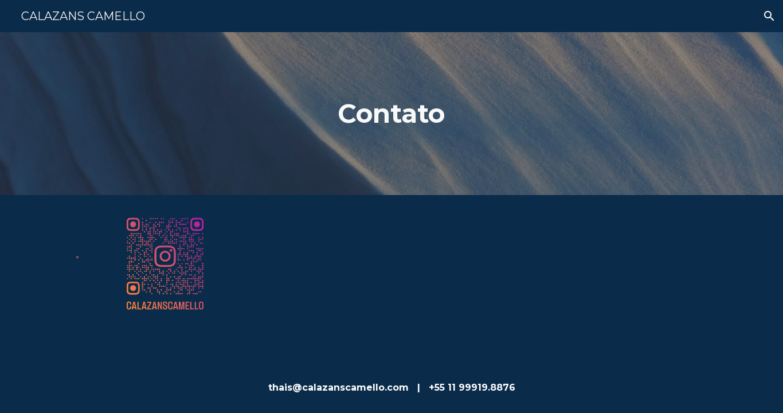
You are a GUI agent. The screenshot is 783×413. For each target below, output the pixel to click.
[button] (769, 16)
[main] (391, 114)
